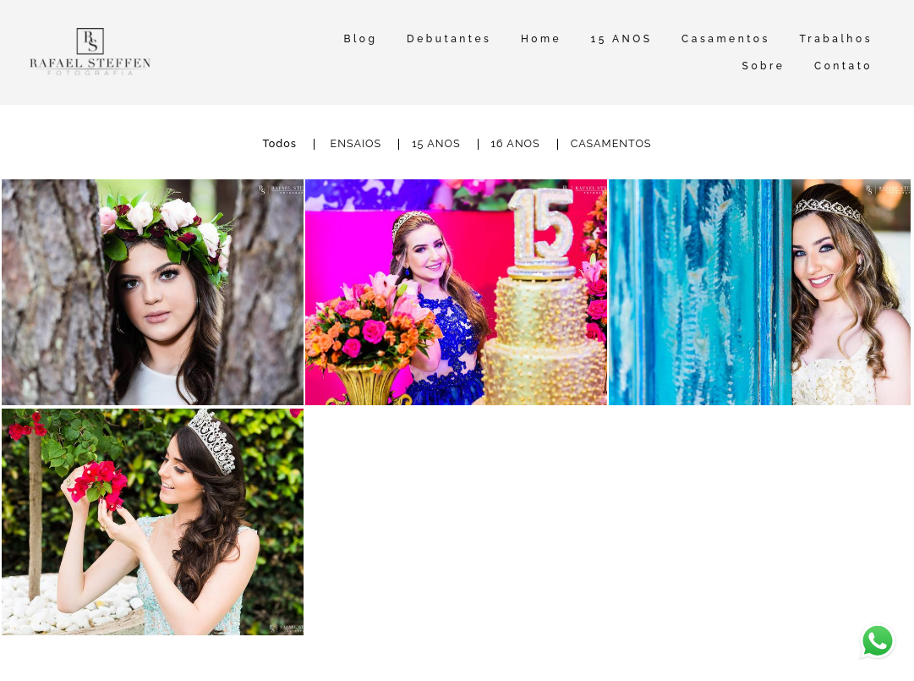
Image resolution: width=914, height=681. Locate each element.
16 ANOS (515, 144)
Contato (843, 66)
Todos (279, 144)
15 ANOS (622, 39)
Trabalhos (836, 39)
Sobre (763, 66)
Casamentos (725, 39)
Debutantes (449, 39)
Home (541, 39)
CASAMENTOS (611, 144)
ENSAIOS (356, 144)
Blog (360, 39)
